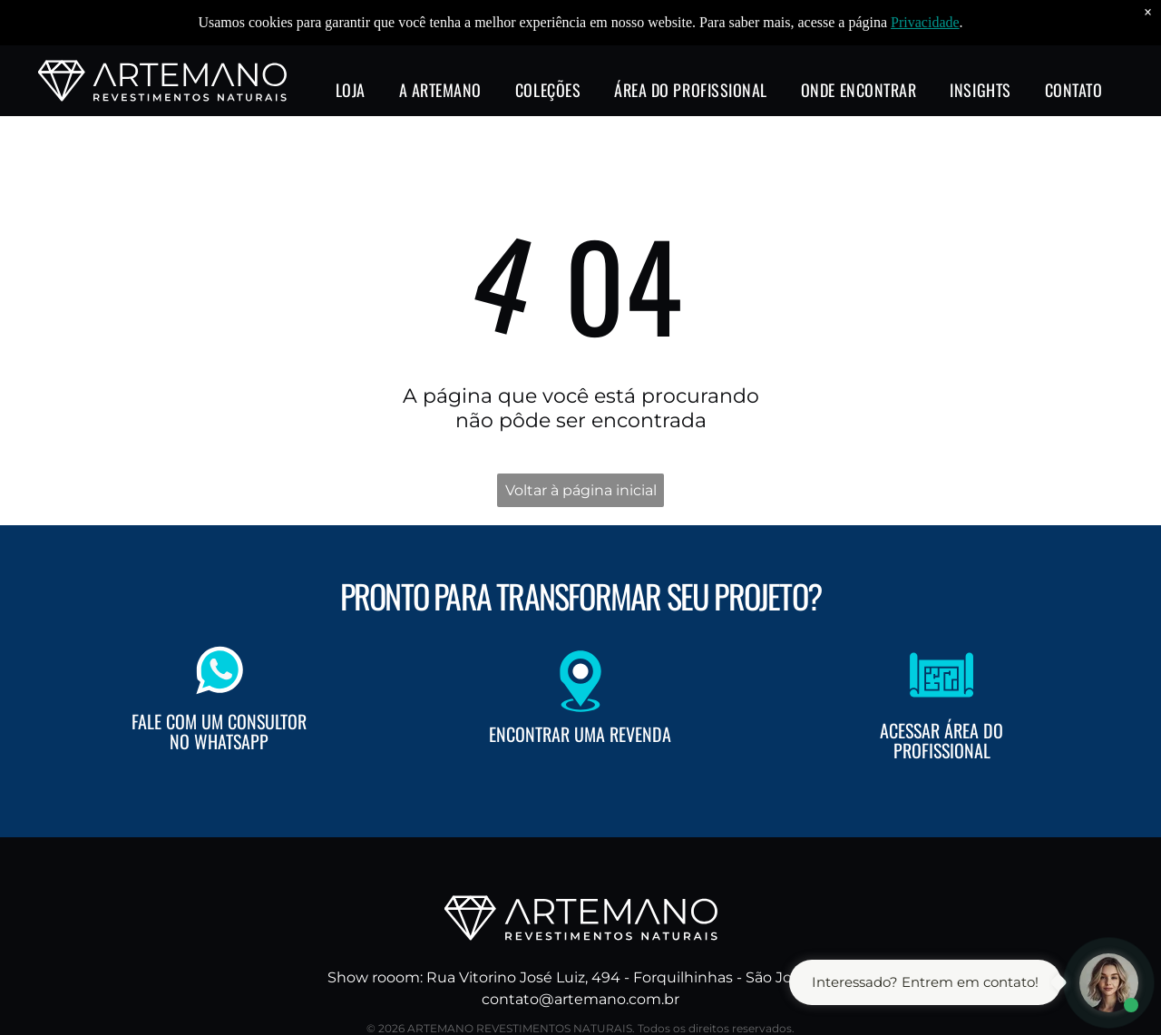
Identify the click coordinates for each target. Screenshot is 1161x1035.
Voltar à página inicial (581, 490)
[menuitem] (351, 47)
